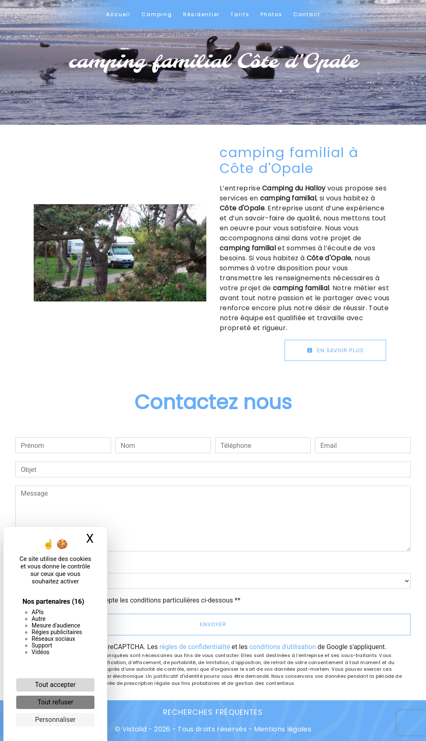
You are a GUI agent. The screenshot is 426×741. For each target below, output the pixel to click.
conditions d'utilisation (282, 647)
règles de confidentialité (194, 647)
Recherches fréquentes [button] (213, 712)
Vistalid (134, 729)
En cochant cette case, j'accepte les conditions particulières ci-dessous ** (132, 600)
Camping (156, 14)
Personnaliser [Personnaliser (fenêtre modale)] (55, 720)
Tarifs (240, 14)
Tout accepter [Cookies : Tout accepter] (55, 685)
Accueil (118, 14)
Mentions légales (282, 729)
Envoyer (213, 624)
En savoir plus (335, 350)
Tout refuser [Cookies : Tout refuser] (55, 702)
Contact (306, 14)
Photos (271, 14)
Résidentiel (201, 14)
